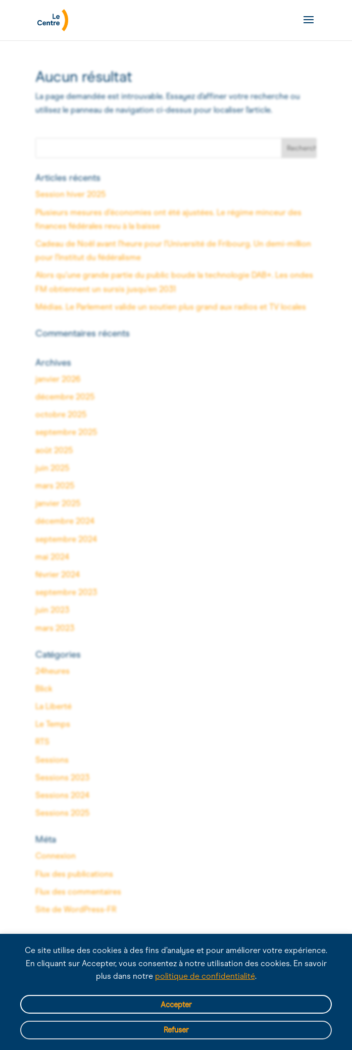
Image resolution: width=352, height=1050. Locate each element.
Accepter (176, 1004)
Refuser (176, 1029)
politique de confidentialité (205, 976)
